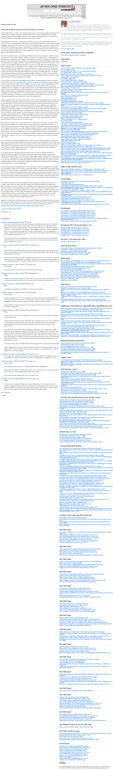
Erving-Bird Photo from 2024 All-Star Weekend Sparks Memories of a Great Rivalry (83, 161)
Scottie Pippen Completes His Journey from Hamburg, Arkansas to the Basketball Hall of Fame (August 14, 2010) (86, 192)
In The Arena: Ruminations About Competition (73, 55)
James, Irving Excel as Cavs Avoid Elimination (71, 662)
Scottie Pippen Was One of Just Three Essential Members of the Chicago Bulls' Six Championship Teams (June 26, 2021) (83, 202)
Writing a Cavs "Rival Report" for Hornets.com (72, 759)
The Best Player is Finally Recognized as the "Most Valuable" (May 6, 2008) (81, 373)
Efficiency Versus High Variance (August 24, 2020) (72, 502)
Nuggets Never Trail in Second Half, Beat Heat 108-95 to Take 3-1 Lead (78, 566)
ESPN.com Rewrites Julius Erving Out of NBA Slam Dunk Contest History (81, 145)
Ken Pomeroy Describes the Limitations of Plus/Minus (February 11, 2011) (79, 481)
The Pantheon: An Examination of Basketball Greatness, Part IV (78, 215)
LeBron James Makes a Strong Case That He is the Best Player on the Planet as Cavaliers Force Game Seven (85, 664)
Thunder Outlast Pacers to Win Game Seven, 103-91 (73, 542)
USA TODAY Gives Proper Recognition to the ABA (74, 95)
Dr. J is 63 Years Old (66, 120)
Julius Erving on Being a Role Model (70, 129)
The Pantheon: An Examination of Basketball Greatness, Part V (78, 216)
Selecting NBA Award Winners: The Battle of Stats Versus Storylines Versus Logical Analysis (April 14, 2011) (85, 377)
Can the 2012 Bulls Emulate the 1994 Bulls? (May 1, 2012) (76, 197)
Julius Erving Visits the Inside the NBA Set (72, 122)
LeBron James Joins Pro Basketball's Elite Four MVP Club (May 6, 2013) (80, 380)
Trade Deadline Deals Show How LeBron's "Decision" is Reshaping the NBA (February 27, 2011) (85, 733)
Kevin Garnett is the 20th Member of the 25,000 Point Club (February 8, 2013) (82, 314)
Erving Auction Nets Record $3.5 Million (72, 113)
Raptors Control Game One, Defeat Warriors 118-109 (73, 617)
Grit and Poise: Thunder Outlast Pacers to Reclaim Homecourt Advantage (79, 538)
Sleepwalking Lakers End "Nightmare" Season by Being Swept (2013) (79, 275)
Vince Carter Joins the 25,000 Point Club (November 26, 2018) (77, 326)
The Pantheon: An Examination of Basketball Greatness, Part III (78, 213)
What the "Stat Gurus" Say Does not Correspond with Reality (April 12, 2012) (80, 485)
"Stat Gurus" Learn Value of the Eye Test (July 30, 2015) (74, 494)
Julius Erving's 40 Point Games (69, 96)
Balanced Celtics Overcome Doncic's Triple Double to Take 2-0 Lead (77, 550)
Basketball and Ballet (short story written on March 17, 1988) (77, 347)
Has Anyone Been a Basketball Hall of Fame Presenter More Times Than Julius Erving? (84, 131)
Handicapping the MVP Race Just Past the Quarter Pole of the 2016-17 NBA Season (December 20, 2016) (86, 385)
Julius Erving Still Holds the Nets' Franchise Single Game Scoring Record (80, 151)
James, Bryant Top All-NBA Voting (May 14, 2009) (72, 404)
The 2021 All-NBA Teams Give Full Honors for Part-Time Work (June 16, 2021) (80, 426)
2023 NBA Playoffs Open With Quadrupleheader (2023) (76, 268)
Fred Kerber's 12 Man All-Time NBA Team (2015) (74, 249)
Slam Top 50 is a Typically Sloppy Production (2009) (75, 254)
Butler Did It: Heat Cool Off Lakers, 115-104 (71, 606)
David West (14, 205)
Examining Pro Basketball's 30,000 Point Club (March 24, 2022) (78, 328)
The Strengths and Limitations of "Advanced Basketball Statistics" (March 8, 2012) (81, 483)
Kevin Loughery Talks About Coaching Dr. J (73, 80)
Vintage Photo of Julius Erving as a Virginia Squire (74, 114)
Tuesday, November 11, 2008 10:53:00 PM (14, 292)
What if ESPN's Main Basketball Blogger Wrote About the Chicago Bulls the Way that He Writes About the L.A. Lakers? (87, 364)
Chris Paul (8, 205)
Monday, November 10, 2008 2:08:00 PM (13, 283)
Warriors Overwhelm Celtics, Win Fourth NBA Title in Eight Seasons (78, 581)
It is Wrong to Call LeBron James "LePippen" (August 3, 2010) (78, 190)
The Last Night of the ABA (68, 69)
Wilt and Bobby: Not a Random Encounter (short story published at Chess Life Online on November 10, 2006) (85, 353)
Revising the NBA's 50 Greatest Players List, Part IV (75, 232)
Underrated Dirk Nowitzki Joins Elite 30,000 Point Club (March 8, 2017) (80, 321)
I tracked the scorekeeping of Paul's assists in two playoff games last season (31, 80)
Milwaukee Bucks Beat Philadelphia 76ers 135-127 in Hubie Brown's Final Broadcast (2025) (85, 260)
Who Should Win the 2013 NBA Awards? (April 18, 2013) (74, 419)
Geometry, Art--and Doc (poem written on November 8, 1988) (77, 350)
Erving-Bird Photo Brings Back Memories (72, 101)
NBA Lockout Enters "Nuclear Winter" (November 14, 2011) (75, 738)
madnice (29, 283)
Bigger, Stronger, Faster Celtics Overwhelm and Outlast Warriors (76, 577)
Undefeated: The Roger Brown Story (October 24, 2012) (76, 288)
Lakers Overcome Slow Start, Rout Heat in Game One (74, 603)
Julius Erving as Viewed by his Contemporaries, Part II (75, 162)
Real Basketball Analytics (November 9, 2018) (71, 497)
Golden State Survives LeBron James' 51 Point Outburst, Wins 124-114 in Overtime (81, 632)
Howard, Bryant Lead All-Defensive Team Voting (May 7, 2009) (76, 403)
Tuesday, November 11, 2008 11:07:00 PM (14, 310)
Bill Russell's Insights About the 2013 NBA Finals (72, 706)
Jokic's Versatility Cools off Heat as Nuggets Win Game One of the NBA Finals (80, 561)
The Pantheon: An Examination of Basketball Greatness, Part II (78, 212)
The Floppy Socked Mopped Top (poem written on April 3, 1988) (78, 349)
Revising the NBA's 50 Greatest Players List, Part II (75, 229)
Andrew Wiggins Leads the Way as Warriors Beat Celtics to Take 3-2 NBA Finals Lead (82, 580)
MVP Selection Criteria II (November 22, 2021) (73, 390)
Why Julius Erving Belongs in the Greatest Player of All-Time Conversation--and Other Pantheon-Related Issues (84, 219)
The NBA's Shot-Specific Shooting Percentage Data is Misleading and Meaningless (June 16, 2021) (85, 508)
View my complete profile (67, 48)
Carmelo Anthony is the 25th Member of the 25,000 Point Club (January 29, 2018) (83, 325)
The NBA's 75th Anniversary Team (70, 241)
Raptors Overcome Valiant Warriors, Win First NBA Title (74, 625)
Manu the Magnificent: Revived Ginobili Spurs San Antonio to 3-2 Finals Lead (80, 703)
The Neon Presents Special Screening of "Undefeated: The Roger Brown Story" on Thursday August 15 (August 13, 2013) (85, 294)
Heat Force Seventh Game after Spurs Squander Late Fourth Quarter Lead (79, 704)
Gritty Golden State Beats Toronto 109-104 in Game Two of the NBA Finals (79, 619)
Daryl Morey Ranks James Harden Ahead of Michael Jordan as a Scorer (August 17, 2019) (83, 499)
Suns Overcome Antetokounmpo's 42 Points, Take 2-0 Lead (75, 589)
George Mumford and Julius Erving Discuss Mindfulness (76, 139)
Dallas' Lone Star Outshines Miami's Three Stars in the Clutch (76, 727)
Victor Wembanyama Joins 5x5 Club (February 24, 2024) (74, 440)
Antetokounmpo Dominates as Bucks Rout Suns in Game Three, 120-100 (78, 591)
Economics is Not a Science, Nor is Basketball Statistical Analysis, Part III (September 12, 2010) (84, 478)
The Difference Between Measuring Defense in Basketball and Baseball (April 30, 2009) (82, 475)
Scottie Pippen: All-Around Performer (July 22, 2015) (75, 198)
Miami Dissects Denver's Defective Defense (70, 563)
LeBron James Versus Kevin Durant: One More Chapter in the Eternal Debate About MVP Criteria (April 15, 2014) (85, 382)
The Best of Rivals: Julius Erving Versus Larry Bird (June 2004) (78, 68)
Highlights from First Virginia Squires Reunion (73, 128)
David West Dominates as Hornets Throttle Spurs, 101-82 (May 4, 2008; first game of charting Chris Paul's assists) (86, 450)
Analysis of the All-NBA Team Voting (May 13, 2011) (73, 411)
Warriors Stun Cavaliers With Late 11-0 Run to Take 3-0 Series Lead (77, 649)
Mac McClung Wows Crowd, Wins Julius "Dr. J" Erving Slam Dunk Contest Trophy (83, 157)
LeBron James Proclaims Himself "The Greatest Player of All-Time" (79, 221)
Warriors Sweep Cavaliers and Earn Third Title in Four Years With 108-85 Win (80, 637)
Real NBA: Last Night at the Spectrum (71, 91)
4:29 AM (18, 209)
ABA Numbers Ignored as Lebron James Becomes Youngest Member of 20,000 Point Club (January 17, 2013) (85, 312)
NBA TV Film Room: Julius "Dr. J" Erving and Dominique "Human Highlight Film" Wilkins (86, 148)
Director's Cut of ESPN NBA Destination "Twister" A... (74, 755)
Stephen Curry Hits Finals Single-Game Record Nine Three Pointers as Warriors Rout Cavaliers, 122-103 (85, 634)
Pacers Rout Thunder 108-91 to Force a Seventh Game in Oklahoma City (78, 541)
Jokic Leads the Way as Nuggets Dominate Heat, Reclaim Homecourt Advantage (80, 564)
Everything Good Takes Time (68, 99)
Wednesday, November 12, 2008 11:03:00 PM (15, 354)
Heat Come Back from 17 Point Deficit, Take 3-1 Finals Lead (75, 719)
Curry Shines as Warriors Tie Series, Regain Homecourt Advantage (77, 578)
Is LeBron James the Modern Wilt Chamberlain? (72, 661)
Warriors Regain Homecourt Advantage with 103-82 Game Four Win (77, 680)
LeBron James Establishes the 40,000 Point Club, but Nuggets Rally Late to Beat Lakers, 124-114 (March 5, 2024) (87, 333)
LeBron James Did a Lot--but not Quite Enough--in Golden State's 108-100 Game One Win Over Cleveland (85, 674)
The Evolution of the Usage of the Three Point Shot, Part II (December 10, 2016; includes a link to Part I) (85, 519)
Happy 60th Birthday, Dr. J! (68, 98)
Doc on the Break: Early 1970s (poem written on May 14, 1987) (77, 343)
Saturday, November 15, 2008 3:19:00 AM (14, 378)
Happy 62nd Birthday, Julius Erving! (71, 117)
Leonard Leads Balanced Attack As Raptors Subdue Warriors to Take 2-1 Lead (80, 620)
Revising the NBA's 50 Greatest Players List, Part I (74, 227)
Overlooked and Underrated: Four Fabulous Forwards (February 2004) (80, 181)
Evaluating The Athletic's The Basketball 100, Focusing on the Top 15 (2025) (81, 248)
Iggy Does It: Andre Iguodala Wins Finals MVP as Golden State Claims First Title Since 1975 (84, 684)
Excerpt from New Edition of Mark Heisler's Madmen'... (74, 746)
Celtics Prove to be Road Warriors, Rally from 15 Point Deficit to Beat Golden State (81, 574)
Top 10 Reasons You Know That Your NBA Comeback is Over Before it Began (81, 360)
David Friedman (31, 245)
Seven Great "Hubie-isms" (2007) (70, 278)
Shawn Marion (40, 205)
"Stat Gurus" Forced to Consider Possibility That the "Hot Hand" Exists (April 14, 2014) (83, 493)
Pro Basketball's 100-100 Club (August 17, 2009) (72, 435)
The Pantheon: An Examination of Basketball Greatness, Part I (77, 210)
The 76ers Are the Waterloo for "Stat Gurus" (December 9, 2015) (76, 496)
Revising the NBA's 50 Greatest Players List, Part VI (75, 235)
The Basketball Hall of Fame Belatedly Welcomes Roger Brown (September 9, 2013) (83, 299)
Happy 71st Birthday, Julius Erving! (70, 143)
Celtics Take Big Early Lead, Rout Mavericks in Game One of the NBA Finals (80, 549)
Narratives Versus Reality (67, 142)
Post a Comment (5, 392)
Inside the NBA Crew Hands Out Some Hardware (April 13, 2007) (77, 400)
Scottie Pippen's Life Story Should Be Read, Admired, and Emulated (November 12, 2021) (85, 204)
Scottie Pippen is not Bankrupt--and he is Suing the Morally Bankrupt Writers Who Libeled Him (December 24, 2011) (87, 195)
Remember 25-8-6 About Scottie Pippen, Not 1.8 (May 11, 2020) (78, 200)
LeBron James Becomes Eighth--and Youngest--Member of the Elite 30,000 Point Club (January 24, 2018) (86, 323)
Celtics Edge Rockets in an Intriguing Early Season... (73, 753)
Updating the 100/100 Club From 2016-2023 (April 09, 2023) (75, 438)
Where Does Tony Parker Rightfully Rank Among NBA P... (75, 747)
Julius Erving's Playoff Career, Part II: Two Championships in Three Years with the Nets (84, 170)
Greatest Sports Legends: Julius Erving (71, 116)
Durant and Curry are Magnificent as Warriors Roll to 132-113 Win (77, 648)
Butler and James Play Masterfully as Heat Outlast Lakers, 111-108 (77, 609)
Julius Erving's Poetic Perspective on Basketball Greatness (76, 125)
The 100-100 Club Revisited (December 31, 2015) (72, 437)
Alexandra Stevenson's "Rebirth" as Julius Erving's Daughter (77, 83)
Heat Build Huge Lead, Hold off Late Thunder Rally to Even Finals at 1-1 (79, 716)
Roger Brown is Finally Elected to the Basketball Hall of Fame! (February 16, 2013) (83, 292)
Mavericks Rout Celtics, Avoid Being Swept (71, 553)
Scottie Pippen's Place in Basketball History (72, 184)
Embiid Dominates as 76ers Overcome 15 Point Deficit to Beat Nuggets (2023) (81, 272)
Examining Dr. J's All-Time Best (69, 77)
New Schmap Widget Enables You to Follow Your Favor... (74, 752)
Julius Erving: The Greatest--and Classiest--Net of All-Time (77, 74)
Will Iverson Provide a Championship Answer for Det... (74, 758)
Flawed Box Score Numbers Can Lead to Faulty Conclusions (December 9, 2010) (80, 480)
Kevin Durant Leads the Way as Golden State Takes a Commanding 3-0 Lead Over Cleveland (84, 636)
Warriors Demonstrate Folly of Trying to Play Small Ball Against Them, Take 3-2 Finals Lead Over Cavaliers (85, 682)
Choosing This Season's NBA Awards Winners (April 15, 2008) (76, 401)
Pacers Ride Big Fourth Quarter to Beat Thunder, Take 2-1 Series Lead (78, 536)
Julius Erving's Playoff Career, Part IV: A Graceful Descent (77, 174)
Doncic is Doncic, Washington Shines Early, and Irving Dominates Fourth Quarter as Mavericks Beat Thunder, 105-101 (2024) (86, 264)
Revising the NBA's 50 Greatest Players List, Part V (75, 233)
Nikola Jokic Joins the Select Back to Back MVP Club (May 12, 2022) (79, 392)
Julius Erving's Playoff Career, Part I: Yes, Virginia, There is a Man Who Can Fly (82, 169)
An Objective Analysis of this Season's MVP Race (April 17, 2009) (78, 374)
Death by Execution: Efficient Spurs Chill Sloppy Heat (74, 697)
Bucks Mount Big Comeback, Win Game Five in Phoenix (74, 595)
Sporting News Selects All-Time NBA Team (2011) (74, 251)
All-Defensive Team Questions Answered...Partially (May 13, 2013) (77, 423)
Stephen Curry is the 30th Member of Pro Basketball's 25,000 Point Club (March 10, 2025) (85, 336)
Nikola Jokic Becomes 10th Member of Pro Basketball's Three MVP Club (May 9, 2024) (84, 393)
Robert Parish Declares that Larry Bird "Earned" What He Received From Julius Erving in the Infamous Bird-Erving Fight (86, 153)
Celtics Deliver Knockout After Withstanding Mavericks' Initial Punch (78, 552)
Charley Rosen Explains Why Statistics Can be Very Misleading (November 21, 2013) (82, 489)
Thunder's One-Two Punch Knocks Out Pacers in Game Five (75, 539)
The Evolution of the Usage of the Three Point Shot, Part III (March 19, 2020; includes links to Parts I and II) (84, 522)
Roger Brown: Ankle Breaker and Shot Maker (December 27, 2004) (79, 286)
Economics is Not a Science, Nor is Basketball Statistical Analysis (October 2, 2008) (81, 455)
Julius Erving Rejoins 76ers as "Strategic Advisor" (74, 119)
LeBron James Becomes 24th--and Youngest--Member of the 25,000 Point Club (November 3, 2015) (85, 319)
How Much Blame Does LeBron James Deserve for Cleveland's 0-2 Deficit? (79, 659)
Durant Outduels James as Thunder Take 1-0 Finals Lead (74, 714)
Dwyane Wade (22, 205)
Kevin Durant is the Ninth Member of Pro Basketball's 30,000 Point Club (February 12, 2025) (86, 335)
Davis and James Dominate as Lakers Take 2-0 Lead (73, 605)
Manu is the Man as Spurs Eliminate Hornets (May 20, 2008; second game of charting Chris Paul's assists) (85, 453)
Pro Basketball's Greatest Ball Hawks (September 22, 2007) (75, 434)
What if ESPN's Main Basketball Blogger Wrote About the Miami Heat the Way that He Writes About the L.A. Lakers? (86, 362)
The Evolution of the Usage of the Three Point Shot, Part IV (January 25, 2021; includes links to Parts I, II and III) (85, 525)
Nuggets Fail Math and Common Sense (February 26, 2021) (75, 504)
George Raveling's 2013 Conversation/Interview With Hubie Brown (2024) (81, 262)
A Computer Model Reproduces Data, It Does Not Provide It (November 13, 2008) (81, 459)
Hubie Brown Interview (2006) (69, 280)
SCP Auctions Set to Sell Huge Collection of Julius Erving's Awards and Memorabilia (83, 108)
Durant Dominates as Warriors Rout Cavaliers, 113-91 (74, 646)
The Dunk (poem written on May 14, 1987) (72, 344)
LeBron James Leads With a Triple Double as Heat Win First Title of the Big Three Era (82, 720)
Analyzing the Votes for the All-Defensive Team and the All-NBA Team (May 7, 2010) (82, 406)
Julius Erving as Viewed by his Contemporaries (73, 126)
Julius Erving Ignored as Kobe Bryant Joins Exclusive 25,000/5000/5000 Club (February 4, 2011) (86, 308)
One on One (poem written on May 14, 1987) (73, 346)
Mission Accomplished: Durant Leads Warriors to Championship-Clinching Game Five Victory (84, 652)
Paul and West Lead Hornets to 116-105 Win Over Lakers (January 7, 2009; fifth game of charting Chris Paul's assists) (85, 464)
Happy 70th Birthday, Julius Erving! (70, 140)
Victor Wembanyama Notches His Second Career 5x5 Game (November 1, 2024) (80, 441)
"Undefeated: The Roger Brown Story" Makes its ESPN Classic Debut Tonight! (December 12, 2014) (86, 301)
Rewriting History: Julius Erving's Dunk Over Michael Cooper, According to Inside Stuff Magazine (84, 93)
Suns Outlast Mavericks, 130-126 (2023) (71, 269)
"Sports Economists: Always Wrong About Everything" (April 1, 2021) (78, 507)
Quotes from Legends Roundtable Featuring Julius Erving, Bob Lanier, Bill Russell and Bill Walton (85, 105)
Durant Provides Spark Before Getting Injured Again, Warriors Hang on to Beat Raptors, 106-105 (85, 623)
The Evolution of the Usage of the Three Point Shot (73, 517)
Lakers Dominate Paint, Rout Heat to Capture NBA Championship (77, 611)
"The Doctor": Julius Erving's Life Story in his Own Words (77, 123)
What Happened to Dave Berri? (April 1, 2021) (72, 505)
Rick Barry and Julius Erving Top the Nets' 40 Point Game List (78, 146)
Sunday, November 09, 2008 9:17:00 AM (13, 222)
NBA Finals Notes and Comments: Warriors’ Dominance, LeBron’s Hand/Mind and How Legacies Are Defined (85, 639)
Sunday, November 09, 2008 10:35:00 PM (14, 245)
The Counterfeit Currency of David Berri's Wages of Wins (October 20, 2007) (80, 448)
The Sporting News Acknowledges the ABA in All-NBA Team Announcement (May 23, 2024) (84, 427)
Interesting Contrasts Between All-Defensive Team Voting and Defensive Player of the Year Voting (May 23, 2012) (85, 415)
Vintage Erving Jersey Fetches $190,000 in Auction (74, 107)
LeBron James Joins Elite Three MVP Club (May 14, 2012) (76, 379)
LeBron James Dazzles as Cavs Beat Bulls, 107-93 (72, 750)
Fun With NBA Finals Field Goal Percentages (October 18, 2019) (76, 500)
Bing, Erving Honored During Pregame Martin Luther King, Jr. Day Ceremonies (82, 85)
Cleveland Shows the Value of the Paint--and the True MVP (75, 678)
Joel (28, 222)
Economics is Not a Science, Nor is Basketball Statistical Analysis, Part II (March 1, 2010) (83, 477)
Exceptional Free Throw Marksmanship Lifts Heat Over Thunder (77, 717)
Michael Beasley (30, 205)
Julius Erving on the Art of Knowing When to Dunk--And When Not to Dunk (81, 75)
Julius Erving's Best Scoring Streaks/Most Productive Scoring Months (79, 133)
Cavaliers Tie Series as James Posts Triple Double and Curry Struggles (78, 677)
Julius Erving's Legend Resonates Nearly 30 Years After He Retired (79, 134)
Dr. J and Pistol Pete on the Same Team (71, 72)
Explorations (64, 61)
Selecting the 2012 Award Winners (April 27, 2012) (72, 413)
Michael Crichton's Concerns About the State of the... (73, 749)
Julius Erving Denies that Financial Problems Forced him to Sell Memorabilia (81, 111)
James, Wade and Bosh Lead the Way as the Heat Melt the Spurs (76, 701)
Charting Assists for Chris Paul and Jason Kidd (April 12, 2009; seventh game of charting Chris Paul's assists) (85, 473)
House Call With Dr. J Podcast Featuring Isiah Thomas (75, 137)
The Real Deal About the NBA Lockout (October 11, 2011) (74, 735)
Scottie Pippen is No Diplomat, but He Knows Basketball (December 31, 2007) (81, 186)
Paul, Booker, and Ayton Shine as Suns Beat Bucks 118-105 (75, 588)
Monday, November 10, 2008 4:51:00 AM (13, 273)
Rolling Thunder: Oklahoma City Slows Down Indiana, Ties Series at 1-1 (78, 534)
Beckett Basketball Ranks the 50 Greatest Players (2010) (76, 252)
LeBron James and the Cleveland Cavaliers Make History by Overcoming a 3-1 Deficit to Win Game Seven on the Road (84, 667)
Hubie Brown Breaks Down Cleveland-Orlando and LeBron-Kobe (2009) (80, 277)
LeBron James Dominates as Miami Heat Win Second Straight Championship (80, 707)
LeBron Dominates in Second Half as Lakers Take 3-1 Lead (75, 608)
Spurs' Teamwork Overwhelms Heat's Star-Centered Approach (76, 690)
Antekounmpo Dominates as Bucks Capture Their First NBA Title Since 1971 (80, 597)
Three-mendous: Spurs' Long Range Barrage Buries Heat (74, 700)
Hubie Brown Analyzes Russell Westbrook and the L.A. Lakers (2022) (79, 274)
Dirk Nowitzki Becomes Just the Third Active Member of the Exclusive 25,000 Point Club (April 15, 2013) (86, 316)
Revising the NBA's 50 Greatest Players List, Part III (75, 230)
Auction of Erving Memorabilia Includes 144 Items (74, 110)
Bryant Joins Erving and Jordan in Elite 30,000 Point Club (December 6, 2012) (82, 310)
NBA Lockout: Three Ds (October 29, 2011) (71, 736)
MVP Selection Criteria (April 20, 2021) (71, 387)
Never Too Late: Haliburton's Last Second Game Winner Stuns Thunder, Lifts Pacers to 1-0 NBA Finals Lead (85, 532)
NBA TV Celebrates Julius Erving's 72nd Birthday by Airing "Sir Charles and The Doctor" (85, 149)
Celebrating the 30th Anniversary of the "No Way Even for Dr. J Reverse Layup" (82, 102)
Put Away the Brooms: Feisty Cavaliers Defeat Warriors (74, 651)
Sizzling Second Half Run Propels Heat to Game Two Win (74, 698)
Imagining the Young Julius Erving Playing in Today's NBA (77, 136)
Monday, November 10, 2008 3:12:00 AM (13, 264)
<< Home (3, 395)
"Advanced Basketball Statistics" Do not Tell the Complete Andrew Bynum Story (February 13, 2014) (85, 491)
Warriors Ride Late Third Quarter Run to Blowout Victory (75, 575)
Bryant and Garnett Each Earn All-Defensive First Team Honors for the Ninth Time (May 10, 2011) (86, 410)
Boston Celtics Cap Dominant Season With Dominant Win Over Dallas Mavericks (81, 555)
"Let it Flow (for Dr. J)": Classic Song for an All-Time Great (77, 89)
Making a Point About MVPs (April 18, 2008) (73, 371)
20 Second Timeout (56, 6)
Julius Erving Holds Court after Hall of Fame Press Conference (78, 86)
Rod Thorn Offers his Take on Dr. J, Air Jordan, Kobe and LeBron (78, 71)
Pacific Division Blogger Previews (68, 756)
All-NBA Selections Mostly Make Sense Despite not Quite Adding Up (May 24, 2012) (81, 417)
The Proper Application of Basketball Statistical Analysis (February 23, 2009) (80, 466)
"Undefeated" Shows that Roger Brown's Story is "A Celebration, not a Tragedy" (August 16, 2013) (86, 297)
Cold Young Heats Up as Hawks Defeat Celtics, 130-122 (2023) (77, 266)
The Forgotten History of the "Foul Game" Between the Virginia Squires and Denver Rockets (86, 155)
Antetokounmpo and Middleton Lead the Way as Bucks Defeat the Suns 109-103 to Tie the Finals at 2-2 (86, 593)
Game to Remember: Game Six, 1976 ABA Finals (74, 82)
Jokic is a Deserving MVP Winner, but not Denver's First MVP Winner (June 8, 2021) (83, 388)
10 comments (4, 212)
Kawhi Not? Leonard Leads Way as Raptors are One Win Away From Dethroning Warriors (83, 622)
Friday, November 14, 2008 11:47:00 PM (13, 361)
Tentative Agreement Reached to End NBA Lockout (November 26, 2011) (78, 739)
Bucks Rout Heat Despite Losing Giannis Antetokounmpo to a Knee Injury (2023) (82, 271)
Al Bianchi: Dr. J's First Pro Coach (70, 88)
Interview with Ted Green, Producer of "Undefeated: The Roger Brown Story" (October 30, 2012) (85, 290)
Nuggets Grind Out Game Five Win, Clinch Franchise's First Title (77, 567)
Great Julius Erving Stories (68, 78)
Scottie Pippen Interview (67, 182)
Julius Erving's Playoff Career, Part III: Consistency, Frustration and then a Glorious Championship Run (84, 172)
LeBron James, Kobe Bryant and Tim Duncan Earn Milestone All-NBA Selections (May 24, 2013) (85, 424)
